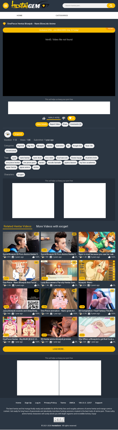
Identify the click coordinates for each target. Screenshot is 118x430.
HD (68, 146)
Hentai (50, 146)
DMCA (73, 403)
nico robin (49, 158)
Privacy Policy (50, 403)
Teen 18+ (89, 146)
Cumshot (60, 146)
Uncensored (11, 151)
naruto (41, 163)
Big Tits (31, 146)
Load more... (59, 349)
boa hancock (62, 158)
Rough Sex (77, 146)
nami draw (37, 158)
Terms (63, 403)
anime (36, 167)
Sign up (27, 403)
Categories (62, 15)
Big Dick (20, 146)
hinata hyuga (76, 158)
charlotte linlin (91, 158)
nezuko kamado (54, 163)
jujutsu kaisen (70, 163)
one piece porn (29, 163)
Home (19, 15)
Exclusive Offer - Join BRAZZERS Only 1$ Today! (59, 30)
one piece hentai (13, 163)
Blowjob (40, 146)
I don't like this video (63, 118)
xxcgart (21, 175)
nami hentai (24, 158)
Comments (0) (76, 124)
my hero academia (87, 163)
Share (65, 124)
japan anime (25, 167)
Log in (37, 403)
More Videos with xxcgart (52, 226)
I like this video (43, 118)
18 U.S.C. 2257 (85, 403)
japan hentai (11, 167)
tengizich (18, 134)
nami (14, 158)
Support (99, 403)
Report (55, 124)
